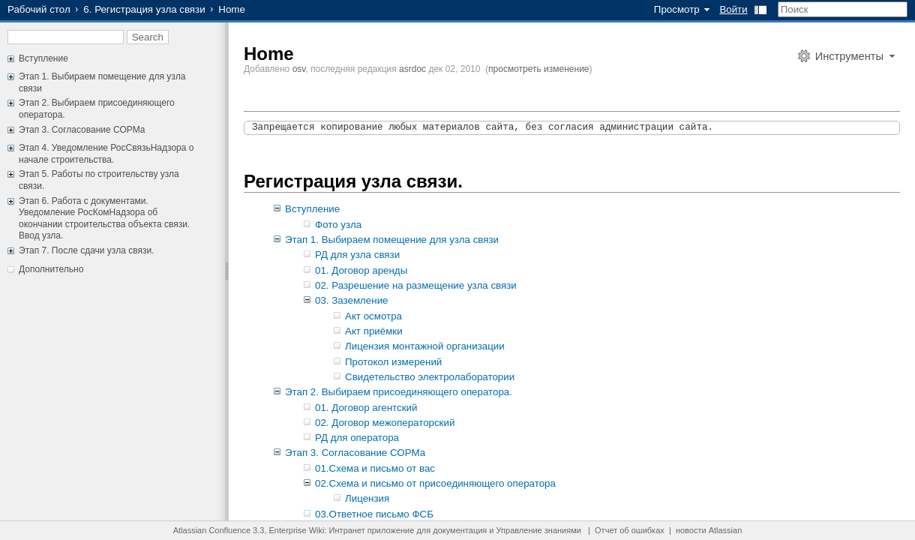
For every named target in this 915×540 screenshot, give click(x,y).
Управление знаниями (538, 530)
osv (299, 69)
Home (269, 54)
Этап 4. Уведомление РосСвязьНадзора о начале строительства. (106, 153)
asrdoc (412, 69)
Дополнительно (51, 269)
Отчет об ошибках (629, 530)
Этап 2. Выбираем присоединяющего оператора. (398, 392)
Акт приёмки (374, 331)
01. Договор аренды (361, 270)
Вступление (43, 58)
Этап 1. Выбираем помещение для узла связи (392, 239)
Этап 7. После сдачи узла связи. (86, 250)
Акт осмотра (373, 316)
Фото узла (338, 224)
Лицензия (367, 498)
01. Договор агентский (366, 407)
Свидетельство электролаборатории (429, 376)
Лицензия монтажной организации (425, 346)
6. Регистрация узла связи (144, 9)
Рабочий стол (39, 9)
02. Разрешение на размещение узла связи (416, 285)
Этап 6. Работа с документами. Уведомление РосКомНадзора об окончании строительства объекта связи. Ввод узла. (104, 219)
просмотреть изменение (538, 69)
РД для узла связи (357, 254)
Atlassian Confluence (211, 530)
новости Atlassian (709, 530)
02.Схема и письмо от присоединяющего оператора (435, 483)
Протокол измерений (393, 362)
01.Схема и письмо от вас (375, 468)
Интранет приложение (372, 530)
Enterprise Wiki (297, 530)
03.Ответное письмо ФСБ (374, 514)
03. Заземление (351, 300)
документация (460, 530)
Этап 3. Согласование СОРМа (82, 129)
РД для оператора (357, 437)
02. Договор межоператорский (384, 422)
